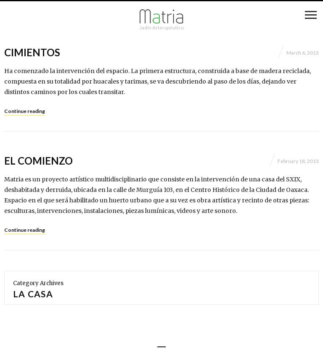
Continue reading (24, 111)
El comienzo (38, 161)
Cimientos (32, 52)
